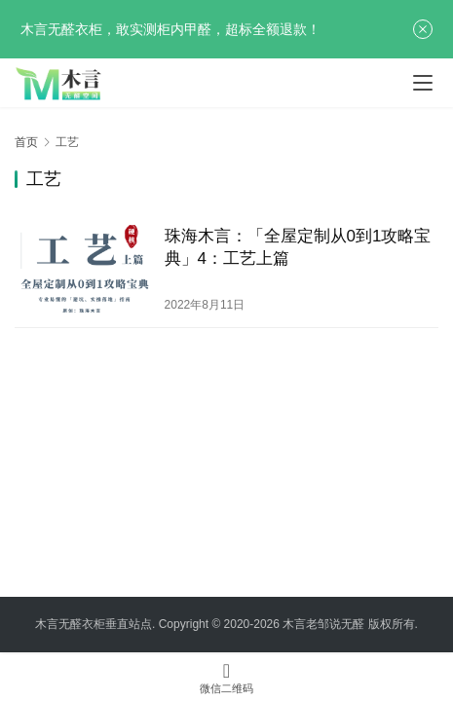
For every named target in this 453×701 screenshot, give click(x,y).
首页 (26, 142)
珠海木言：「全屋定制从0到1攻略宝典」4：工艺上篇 (298, 247)
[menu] (422, 82)
